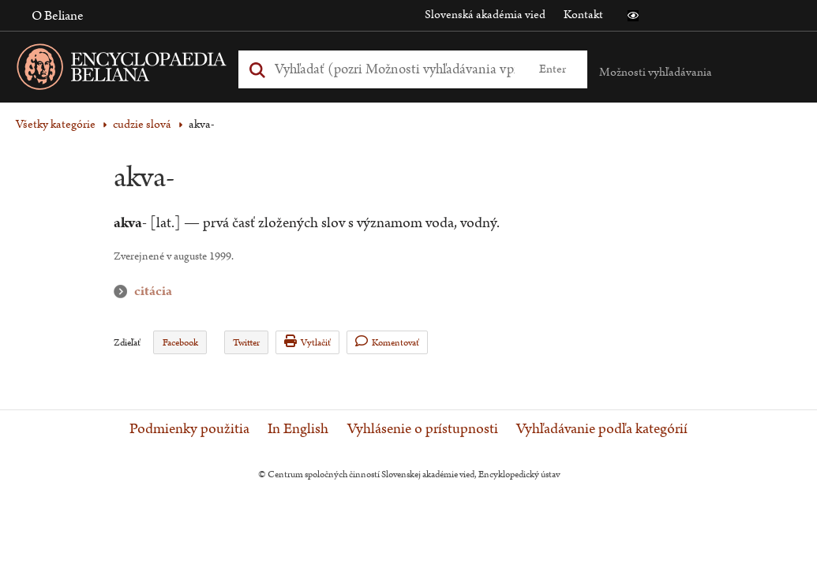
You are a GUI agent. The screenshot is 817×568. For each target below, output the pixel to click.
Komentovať (387, 341)
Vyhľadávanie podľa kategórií (602, 429)
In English (298, 429)
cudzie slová (142, 124)
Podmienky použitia (189, 429)
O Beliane (58, 15)
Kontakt (583, 14)
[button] (633, 15)
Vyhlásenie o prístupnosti (422, 429)
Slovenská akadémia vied (485, 14)
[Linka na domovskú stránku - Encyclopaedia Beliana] (146, 69)
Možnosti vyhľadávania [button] (655, 72)
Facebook (180, 342)
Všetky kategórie (56, 124)
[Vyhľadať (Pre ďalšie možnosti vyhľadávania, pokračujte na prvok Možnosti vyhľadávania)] (394, 69)
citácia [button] (124, 291)
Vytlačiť (307, 341)
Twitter (246, 342)
